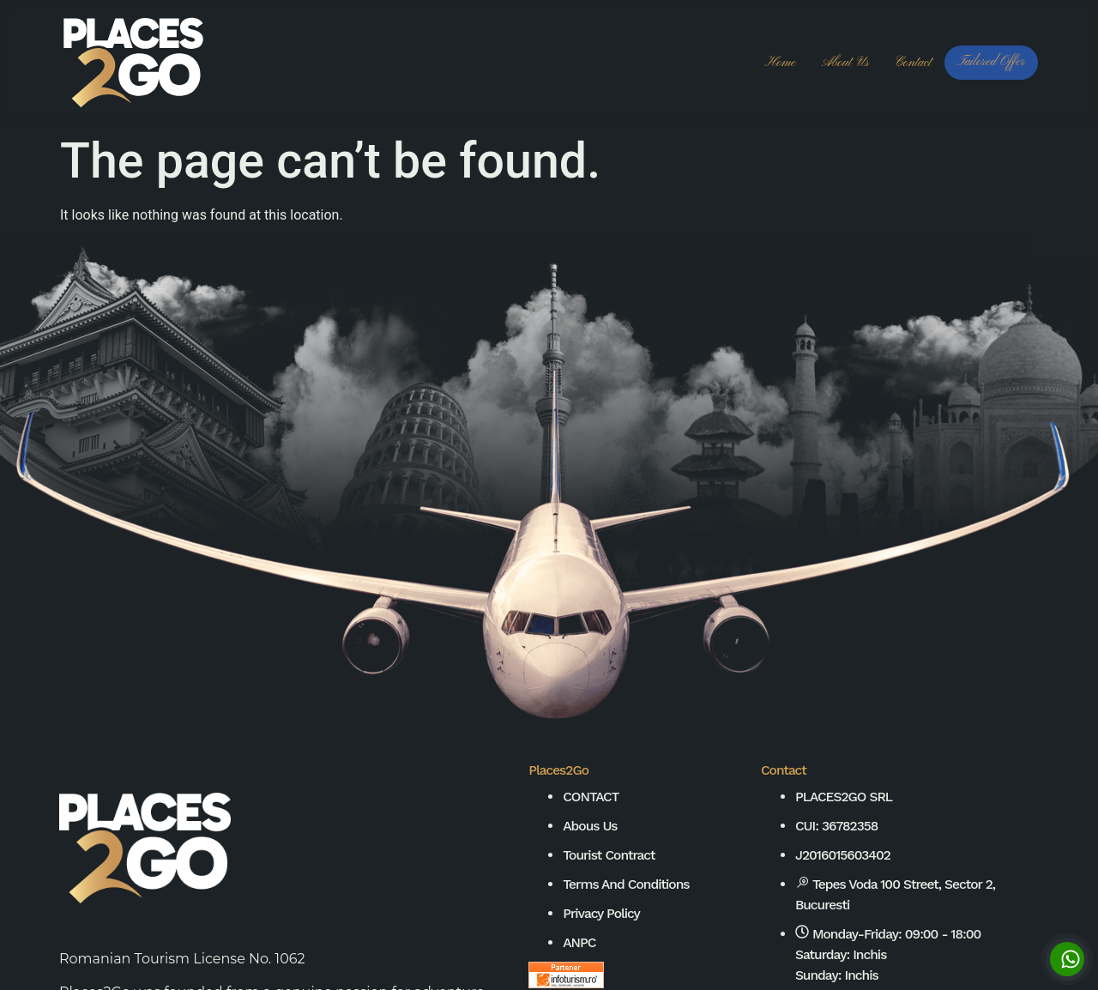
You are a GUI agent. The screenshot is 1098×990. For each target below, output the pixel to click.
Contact (913, 62)
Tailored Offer (991, 61)
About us (844, 62)
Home (780, 62)
